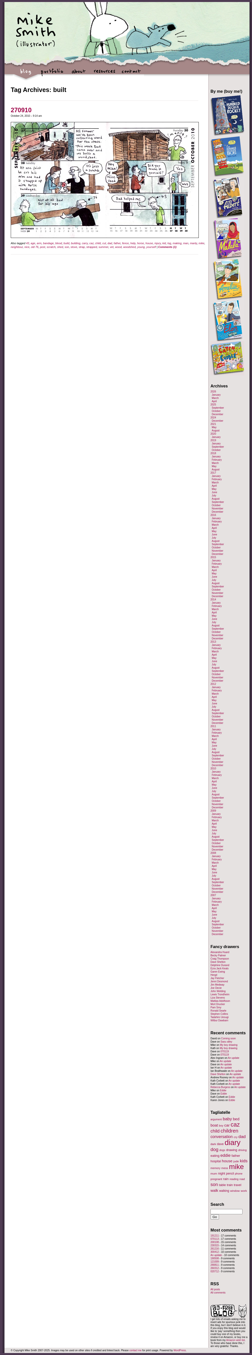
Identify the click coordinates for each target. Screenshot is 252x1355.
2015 (213, 557)
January (216, 394)
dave (220, 1144)
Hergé (213, 975)
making (177, 243)
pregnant (216, 1179)
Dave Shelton (218, 962)
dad (110, 243)
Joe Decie (216, 988)
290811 (214, 1265)
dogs (222, 1150)
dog (214, 1149)
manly (193, 243)
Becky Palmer (218, 955)
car (227, 1125)
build (66, 243)
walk (214, 1190)
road (242, 1179)
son (66, 246)
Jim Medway (217, 984)
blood (58, 243)
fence (125, 243)
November (217, 508)
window (235, 1190)
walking (224, 1191)
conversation (221, 1137)
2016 (213, 515)
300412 (214, 1252)
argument (216, 1119)
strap (82, 246)
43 (27, 243)
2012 (213, 684)
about (78, 73)
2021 (213, 424)
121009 (214, 1261)
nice (26, 246)
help (133, 243)
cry (236, 1137)
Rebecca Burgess (220, 1087)
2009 (213, 810)
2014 (213, 599)
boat (214, 1125)
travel (237, 1185)
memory (215, 1168)
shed (60, 246)
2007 (213, 895)
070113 (214, 1239)
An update (233, 1058)
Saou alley (226, 1041)
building (75, 243)
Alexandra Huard (219, 952)
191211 (214, 1235)
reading (234, 1179)
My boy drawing (229, 1045)
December (217, 414)
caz (91, 243)
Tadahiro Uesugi (219, 1017)
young (141, 246)
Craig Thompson (219, 958)
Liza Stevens (217, 997)
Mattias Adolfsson (220, 1001)
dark (213, 1144)
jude (236, 1161)
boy (221, 1125)
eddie (225, 1155)
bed (236, 1119)
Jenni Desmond (219, 981)
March (215, 398)
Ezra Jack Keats (219, 968)
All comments (218, 1292)
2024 (213, 417)
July (214, 495)
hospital (215, 1161)
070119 (224, 1051)
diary (232, 1142)
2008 (213, 853)
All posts (215, 1289)
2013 (213, 641)
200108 (214, 1242)
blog (26, 73)
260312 (214, 1268)
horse (140, 243)
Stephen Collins (219, 1014)
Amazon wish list (235, 1340)
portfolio (52, 73)
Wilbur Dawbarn (219, 1020)
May (214, 427)
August (216, 430)
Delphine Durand (219, 965)
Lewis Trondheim (220, 994)
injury (157, 243)
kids (244, 1160)
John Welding (218, 991)
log (169, 243)
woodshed (129, 246)
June (214, 492)
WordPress (180, 1350)
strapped (91, 246)
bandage (48, 243)
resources (105, 73)
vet (112, 246)
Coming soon (228, 1038)
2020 (213, 433)
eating (215, 1156)
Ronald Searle (218, 1010)
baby (227, 1119)
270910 (21, 109)
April (214, 401)
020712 (214, 1271)
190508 (214, 1258)
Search (217, 1204)
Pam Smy (215, 1007)
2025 (213, 404)
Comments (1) (167, 246)
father (117, 243)
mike (201, 243)
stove (73, 246)
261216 (214, 1248)
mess (224, 1168)
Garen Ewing (217, 971)
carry (85, 243)
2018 (213, 453)
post (42, 246)
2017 (213, 472)
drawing (231, 1150)
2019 (213, 440)
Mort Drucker (217, 1004)
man (185, 243)
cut (104, 243)
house (149, 243)
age (33, 243)
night (221, 1173)
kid (164, 243)
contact (131, 73)
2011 (213, 726)
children (229, 1131)
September (218, 407)
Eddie (223, 1090)
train (230, 1185)
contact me (135, 1350)
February (217, 459)
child (98, 243)
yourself (151, 246)
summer (103, 246)
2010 (213, 768)
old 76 (34, 246)
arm (39, 243)
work (244, 1190)
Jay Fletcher (217, 978)
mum (213, 1173)
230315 (214, 1245)
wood (118, 246)
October (216, 411)
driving (242, 1150)
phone (238, 1173)
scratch (51, 246)
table (222, 1185)
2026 (213, 391)
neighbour (17, 246)
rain (225, 1179)
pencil (230, 1173)
